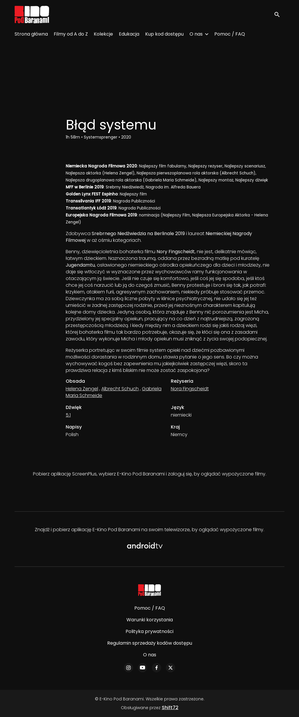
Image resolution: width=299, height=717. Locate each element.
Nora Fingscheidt (190, 388)
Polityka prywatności (149, 631)
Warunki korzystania (149, 619)
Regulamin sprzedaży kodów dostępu (149, 643)
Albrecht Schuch (120, 388)
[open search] (279, 14)
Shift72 (170, 707)
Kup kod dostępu (164, 34)
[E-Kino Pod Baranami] (149, 590)
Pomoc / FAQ (229, 34)
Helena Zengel (82, 388)
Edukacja (129, 34)
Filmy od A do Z (71, 34)
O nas (196, 34)
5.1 (68, 415)
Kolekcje (103, 34)
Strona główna (31, 34)
